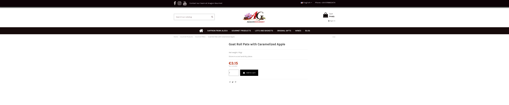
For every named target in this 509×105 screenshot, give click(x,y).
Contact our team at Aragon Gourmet (205, 3)
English (306, 2)
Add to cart (249, 73)
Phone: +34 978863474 (325, 2)
